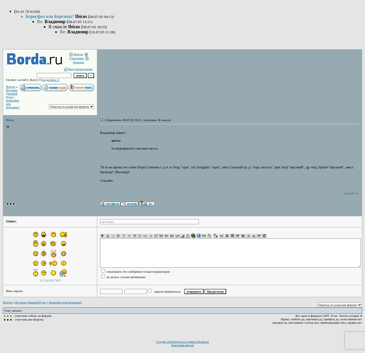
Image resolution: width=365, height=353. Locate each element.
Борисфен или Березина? (50, 16)
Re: (40, 21)
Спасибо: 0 (351, 193)
